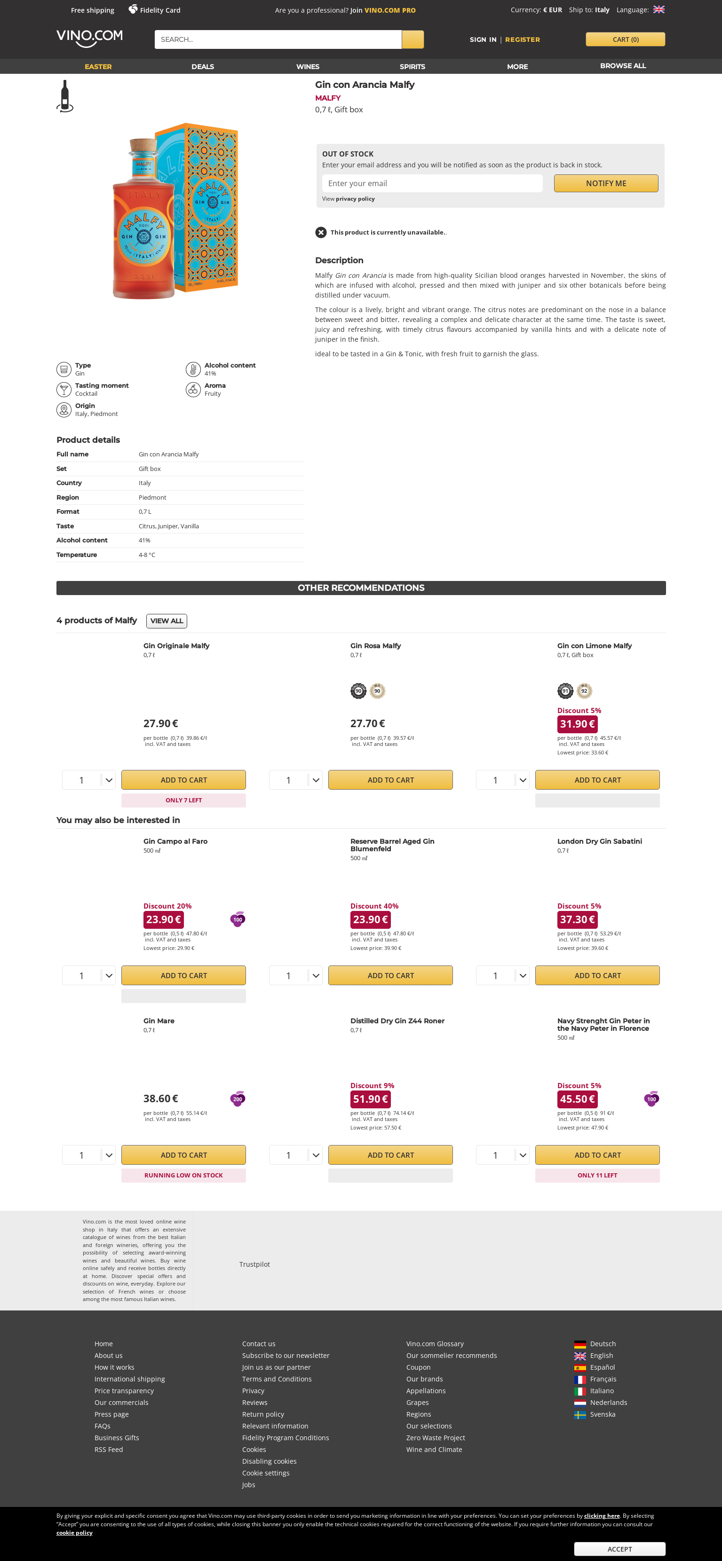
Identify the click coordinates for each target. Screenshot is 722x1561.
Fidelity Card (160, 10)
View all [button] (167, 621)
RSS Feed (109, 1449)
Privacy (253, 1390)
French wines (136, 1291)
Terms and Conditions (277, 1378)
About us (109, 1355)
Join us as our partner (276, 1367)
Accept (620, 1549)
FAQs (103, 1425)
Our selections (429, 1425)
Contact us (259, 1343)
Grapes (417, 1402)
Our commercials (122, 1402)
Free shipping (92, 10)
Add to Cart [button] (184, 779)
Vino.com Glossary (435, 1343)
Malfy (328, 98)
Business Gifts (117, 1437)
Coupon (418, 1367)
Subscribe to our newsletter (286, 1355)
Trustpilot (254, 1264)
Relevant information (275, 1425)
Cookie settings (266, 1472)
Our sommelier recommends (451, 1355)
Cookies (254, 1449)
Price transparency (124, 1390)
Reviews (255, 1402)
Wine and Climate (434, 1449)
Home (104, 1343)
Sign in (483, 39)
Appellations (426, 1390)
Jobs (248, 1484)
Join (383, 10)
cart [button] (626, 39)
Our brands (424, 1378)
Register (522, 39)
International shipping (130, 1378)
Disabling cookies (269, 1461)
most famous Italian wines (143, 1298)
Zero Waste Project (435, 1437)
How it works (115, 1367)
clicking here (602, 1516)
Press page (112, 1414)
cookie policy (74, 1533)
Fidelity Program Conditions (285, 1437)
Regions (418, 1414)
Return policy (263, 1414)
